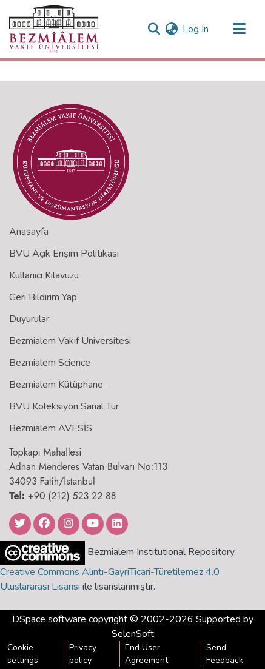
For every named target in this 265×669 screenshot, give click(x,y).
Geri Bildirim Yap (43, 297)
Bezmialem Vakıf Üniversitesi (70, 341)
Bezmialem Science (49, 363)
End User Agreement (146, 654)
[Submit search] (153, 29)
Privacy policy (82, 654)
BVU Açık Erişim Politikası (64, 253)
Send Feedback (224, 654)
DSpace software (49, 619)
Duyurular (29, 319)
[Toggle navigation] (239, 29)
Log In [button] (196, 29)
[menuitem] (171, 29)
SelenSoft (133, 633)
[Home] (53, 29)
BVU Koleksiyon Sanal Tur (64, 406)
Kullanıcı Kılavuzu (44, 275)
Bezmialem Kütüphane (56, 384)
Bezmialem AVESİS (50, 428)
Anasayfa (29, 232)
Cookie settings (22, 654)
